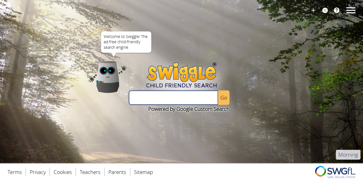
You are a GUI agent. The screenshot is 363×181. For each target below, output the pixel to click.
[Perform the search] (223, 97)
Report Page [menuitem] (325, 10)
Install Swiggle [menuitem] (313, 10)
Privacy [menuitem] (38, 172)
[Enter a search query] (173, 97)
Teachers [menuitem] (90, 172)
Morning (348, 154)
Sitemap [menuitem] (143, 172)
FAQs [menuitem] (336, 10)
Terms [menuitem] (15, 172)
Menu (350, 10)
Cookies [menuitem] (63, 172)
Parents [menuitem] (117, 172)
